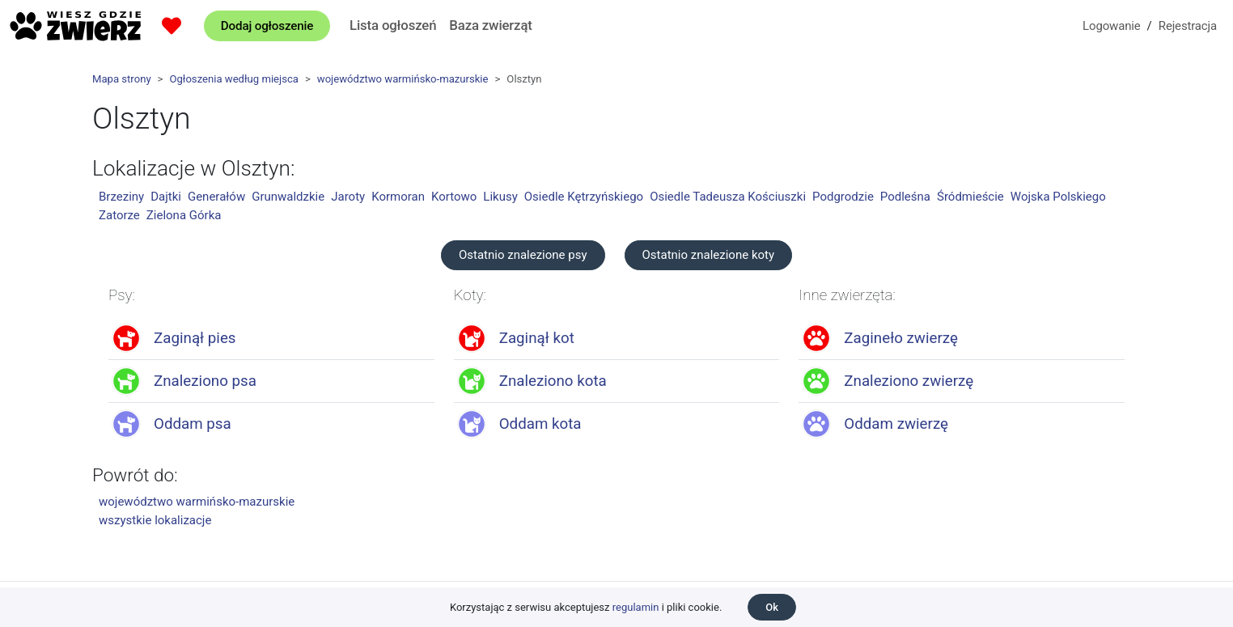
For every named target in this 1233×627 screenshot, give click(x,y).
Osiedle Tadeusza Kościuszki (728, 196)
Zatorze (119, 215)
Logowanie (1112, 26)
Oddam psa (192, 424)
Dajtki (165, 196)
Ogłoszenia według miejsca (233, 79)
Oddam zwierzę (896, 424)
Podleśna (905, 196)
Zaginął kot (536, 338)
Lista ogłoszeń (393, 25)
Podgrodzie (843, 196)
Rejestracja (1188, 26)
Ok (771, 607)
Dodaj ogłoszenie (267, 26)
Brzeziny (121, 196)
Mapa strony (121, 79)
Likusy (500, 196)
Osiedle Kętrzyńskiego (583, 196)
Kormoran (398, 196)
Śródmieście (970, 196)
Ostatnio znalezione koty (708, 255)
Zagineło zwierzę (901, 338)
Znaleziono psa (205, 381)
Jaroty (348, 196)
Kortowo (454, 196)
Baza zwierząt (490, 25)
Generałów (216, 196)
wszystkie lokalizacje (155, 520)
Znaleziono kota (553, 381)
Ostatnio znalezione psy (523, 255)
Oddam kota (540, 424)
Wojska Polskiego (1058, 196)
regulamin (635, 607)
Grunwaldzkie (288, 196)
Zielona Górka (184, 215)
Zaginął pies (195, 338)
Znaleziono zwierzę (908, 381)
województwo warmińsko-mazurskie (403, 79)
